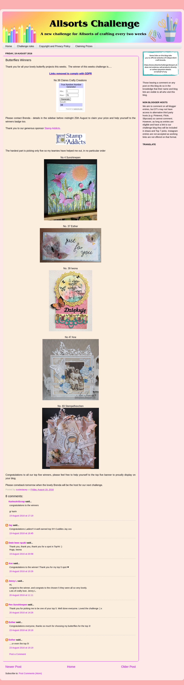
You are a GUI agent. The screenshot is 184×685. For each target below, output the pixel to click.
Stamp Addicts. (52, 128)
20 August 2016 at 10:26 (21, 571)
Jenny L (13, 581)
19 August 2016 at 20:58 (21, 554)
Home (8, 46)
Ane (11, 563)
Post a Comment (17, 654)
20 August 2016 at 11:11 (21, 595)
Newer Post (13, 666)
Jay (10, 525)
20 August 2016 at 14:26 (21, 612)
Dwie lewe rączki (17, 543)
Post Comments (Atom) (30, 673)
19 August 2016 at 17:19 (21, 515)
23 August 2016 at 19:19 (21, 647)
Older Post (128, 666)
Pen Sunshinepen (18, 604)
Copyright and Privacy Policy (54, 46)
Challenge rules (25, 46)
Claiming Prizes (83, 46)
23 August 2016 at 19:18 (21, 630)
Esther (12, 622)
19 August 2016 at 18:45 (21, 533)
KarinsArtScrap (17, 501)
